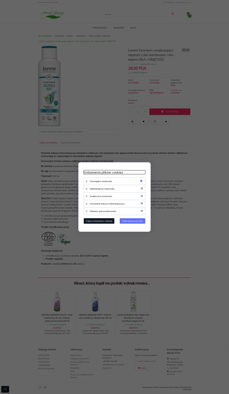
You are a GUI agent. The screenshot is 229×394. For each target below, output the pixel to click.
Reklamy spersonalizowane (103, 211)
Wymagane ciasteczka (101, 181)
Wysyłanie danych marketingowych (107, 203)
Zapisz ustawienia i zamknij (99, 221)
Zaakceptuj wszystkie (132, 221)
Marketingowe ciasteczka (102, 188)
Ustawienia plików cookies (103, 172)
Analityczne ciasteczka (101, 196)
